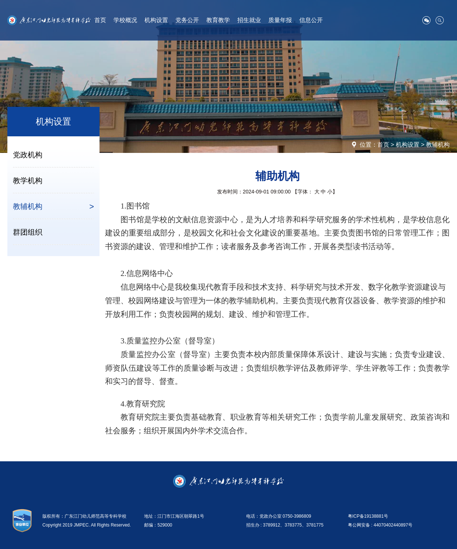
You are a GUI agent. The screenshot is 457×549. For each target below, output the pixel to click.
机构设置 (156, 20)
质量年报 (280, 20)
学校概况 (125, 20)
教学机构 (27, 180)
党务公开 (187, 20)
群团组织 (27, 232)
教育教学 (218, 20)
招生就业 (249, 20)
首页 (100, 20)
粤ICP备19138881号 (368, 516)
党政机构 (27, 155)
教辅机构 (438, 144)
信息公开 (311, 20)
